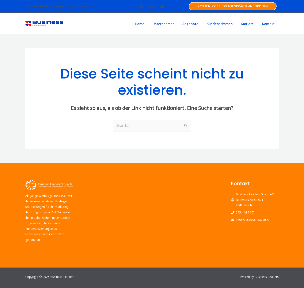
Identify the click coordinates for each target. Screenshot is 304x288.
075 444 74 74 (245, 212)
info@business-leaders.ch (253, 220)
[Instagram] (152, 6)
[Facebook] (142, 6)
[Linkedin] (162, 6)
